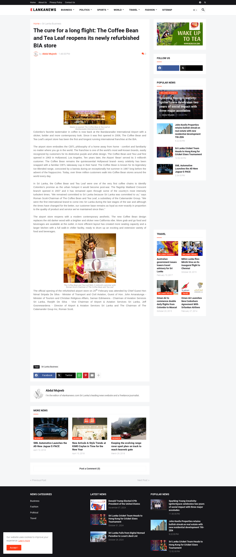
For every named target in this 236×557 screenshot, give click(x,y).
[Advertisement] (89, 83)
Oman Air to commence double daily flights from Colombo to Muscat (167, 303)
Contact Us (70, 2)
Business (66, 10)
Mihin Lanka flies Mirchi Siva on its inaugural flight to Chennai (190, 264)
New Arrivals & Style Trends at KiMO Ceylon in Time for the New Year (89, 446)
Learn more (24, 540)
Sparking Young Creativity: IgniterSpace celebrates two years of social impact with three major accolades (186, 506)
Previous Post (39, 480)
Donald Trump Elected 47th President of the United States (124, 502)
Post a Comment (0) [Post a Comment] (89, 468)
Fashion (150, 10)
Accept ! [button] (14, 547)
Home (33, 2)
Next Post (143, 480)
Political (34, 512)
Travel (133, 10)
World (118, 10)
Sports (101, 10)
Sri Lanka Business (51, 23)
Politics (84, 10)
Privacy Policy (56, 2)
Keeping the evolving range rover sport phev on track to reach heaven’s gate (126, 446)
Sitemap (167, 10)
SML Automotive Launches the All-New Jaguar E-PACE (50, 445)
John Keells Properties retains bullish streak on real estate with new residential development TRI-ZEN (188, 131)
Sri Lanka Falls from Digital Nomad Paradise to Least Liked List (126, 534)
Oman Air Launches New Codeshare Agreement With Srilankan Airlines (191, 303)
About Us (43, 2)
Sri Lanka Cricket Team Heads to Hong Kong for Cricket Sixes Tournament (188, 151)
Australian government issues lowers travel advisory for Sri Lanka (167, 265)
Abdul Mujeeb (55, 390)
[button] (195, 10)
